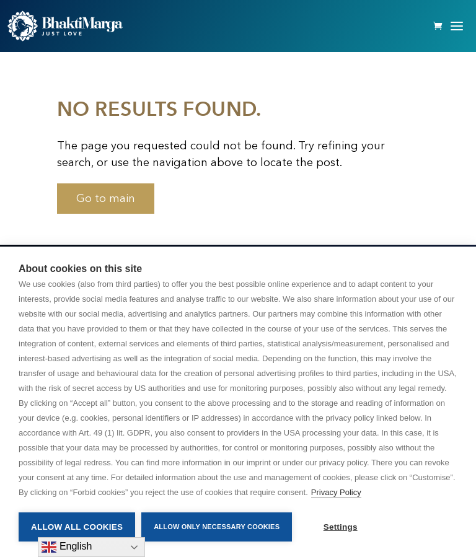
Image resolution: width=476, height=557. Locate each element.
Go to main (105, 198)
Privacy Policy (336, 492)
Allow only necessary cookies (217, 526)
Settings (341, 527)
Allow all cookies (77, 527)
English (67, 547)
